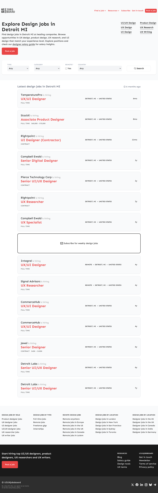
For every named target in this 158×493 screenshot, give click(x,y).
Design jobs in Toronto (105, 432)
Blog (119, 457)
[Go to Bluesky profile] (150, 484)
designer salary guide (23, 44)
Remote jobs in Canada (73, 432)
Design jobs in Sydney (105, 429)
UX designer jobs (9, 422)
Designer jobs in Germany (144, 432)
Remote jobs (39, 422)
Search (139, 68)
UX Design (126, 27)
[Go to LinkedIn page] (141, 484)
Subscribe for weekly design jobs (81, 243)
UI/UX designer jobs (11, 429)
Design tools (123, 463)
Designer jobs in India (143, 429)
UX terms (122, 467)
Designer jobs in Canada (144, 425)
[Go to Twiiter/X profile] (132, 484)
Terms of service (147, 463)
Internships (38, 429)
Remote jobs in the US (73, 425)
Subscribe (125, 10)
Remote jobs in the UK (73, 429)
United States (105, 99)
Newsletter (144, 460)
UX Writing (146, 32)
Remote (88, 265)
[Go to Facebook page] (137, 484)
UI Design (126, 32)
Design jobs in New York (106, 422)
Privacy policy (146, 467)
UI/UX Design (128, 23)
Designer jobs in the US (143, 419)
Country (82, 65)
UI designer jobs (9, 425)
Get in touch (137, 10)
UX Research (146, 27)
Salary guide (123, 460)
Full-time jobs (39, 419)
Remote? (69, 65)
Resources (114, 10)
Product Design (148, 23)
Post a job (151, 10)
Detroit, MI (90, 99)
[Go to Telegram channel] (154, 484)
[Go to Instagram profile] (146, 484)
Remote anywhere (71, 419)
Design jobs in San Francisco (108, 425)
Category (38, 65)
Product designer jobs (12, 419)
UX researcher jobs (10, 432)
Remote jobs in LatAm (73, 435)
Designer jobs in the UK (143, 422)
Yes (68, 68)
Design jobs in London (105, 419)
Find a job (100, 10)
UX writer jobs (8, 435)
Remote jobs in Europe (73, 422)
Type (9, 65)
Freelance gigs (40, 425)
